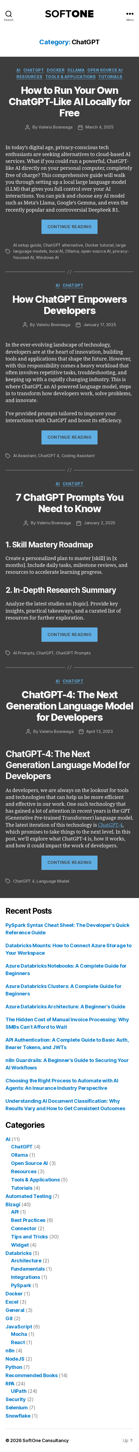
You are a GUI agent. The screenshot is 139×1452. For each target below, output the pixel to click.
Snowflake (17, 1416)
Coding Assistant (78, 455)
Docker (56, 70)
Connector (24, 1228)
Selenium (16, 1407)
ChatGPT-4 (110, 825)
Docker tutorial (99, 245)
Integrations (25, 1277)
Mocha (19, 1334)
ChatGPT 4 (48, 455)
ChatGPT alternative (63, 245)
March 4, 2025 (99, 127)
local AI (56, 251)
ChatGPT (33, 70)
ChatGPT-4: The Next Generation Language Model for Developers (69, 706)
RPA (10, 1384)
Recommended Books (31, 1375)
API (15, 1212)
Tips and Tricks (29, 1237)
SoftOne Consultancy (46, 1440)
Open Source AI (105, 70)
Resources (29, 76)
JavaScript (18, 1327)
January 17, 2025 (99, 324)
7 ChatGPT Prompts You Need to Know (70, 503)
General (14, 1310)
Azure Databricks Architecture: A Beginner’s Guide (65, 1006)
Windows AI (47, 257)
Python (13, 1367)
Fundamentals (28, 1269)
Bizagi (12, 1204)
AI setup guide (27, 245)
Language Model (53, 881)
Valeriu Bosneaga (55, 127)
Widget (20, 1245)
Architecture (26, 1260)
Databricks (18, 1253)
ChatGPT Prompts (73, 653)
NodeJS (14, 1359)
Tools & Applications (70, 76)
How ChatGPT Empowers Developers (69, 304)
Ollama (76, 70)
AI (18, 70)
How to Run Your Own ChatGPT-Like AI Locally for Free (70, 101)
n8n (10, 1350)
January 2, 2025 (99, 522)
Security (15, 1399)
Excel (11, 1302)
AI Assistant (24, 455)
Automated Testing (28, 1196)
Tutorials (110, 76)
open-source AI (95, 251)
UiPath (18, 1391)
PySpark (21, 1285)
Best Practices (28, 1220)
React (18, 1342)
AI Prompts (23, 653)
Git (9, 1318)
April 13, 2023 (99, 731)
